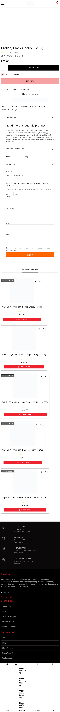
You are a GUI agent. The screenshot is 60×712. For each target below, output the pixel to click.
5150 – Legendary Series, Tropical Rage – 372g (24, 355)
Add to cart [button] (24, 367)
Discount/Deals (21, 705)
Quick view (39, 281)
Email (8, 234)
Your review (11, 208)
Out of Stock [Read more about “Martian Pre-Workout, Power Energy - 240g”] (22, 319)
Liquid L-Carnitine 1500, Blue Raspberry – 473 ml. (25, 498)
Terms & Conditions (10, 627)
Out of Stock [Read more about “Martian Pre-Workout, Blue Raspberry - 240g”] (23, 462)
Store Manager (8, 648)
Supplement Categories (23, 694)
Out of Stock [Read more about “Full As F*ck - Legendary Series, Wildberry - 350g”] (25, 414)
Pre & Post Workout (19, 106)
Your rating (8, 196)
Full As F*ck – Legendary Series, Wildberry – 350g (25, 402)
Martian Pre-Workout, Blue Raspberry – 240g (22, 450)
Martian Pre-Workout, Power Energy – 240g (22, 307)
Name (8, 223)
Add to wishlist (10, 74)
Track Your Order (9, 653)
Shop (4, 643)
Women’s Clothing (23, 681)
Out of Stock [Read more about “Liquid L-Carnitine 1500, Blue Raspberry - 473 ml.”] (25, 510)
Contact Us (6, 606)
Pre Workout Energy (36, 106)
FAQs (4, 638)
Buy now (30, 81)
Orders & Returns (9, 616)
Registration (7, 658)
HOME (7, 710)
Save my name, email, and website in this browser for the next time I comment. (28, 249)
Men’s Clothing (23, 670)
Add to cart (33, 68)
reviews (14, 52)
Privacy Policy (8, 622)
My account (7, 611)
